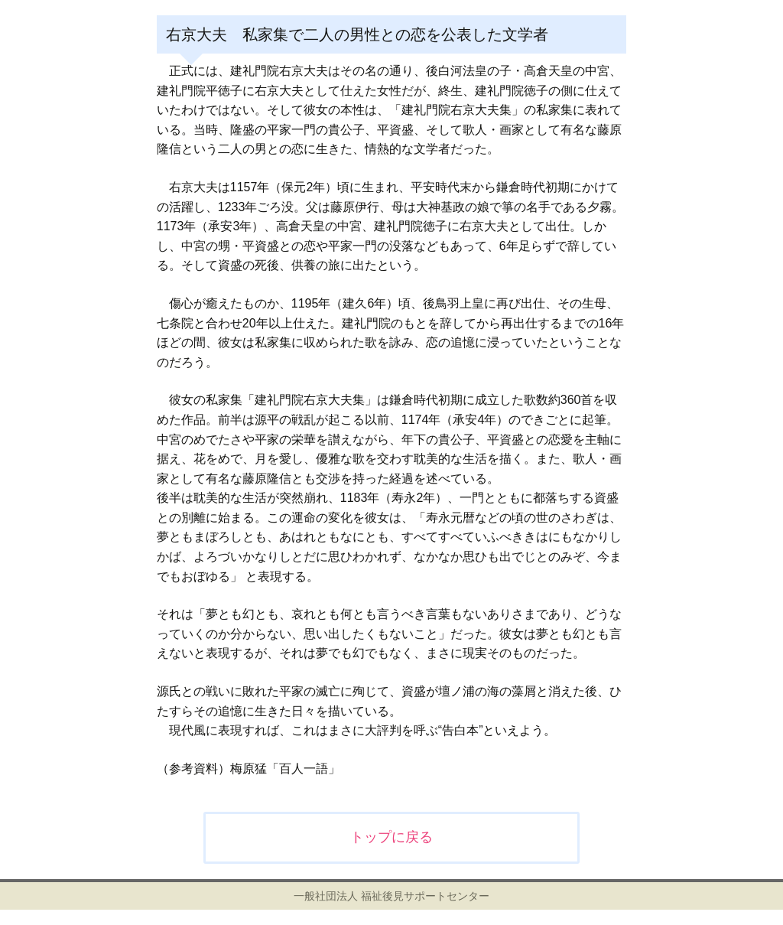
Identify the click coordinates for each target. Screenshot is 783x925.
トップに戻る (391, 837)
